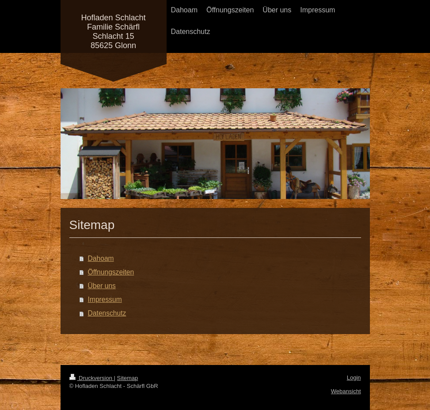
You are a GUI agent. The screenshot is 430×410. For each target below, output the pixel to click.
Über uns (102, 286)
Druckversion (91, 378)
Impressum (105, 299)
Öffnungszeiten (111, 272)
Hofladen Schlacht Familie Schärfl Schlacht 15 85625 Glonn (113, 31)
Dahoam (101, 258)
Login (354, 377)
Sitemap (127, 378)
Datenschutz (107, 313)
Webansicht (346, 391)
